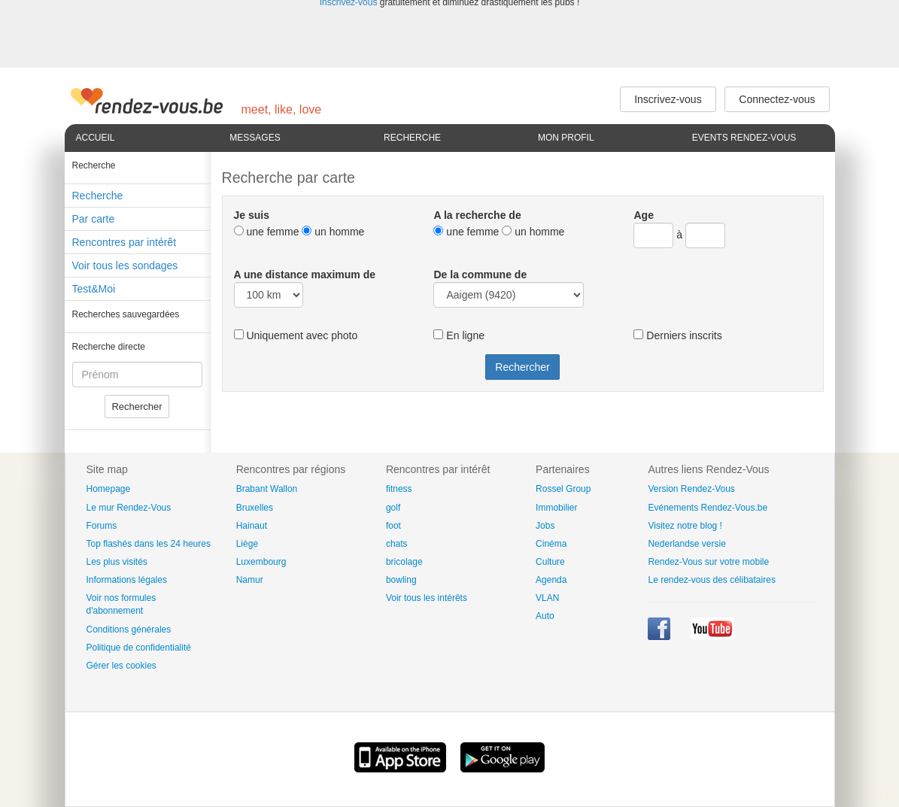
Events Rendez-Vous (744, 137)
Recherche (412, 137)
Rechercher (136, 406)
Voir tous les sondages (125, 265)
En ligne (458, 335)
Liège (247, 544)
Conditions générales (129, 629)
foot (393, 525)
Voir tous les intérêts (426, 598)
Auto (545, 616)
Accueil (95, 137)
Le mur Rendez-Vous (129, 507)
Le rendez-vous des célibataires (711, 580)
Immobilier (556, 507)
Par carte (93, 219)
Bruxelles (254, 507)
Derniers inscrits (677, 335)
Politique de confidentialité (139, 647)
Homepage (109, 489)
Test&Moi (94, 289)
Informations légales (127, 580)
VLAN (547, 598)
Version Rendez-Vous (691, 489)
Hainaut (251, 525)
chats (397, 544)
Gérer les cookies (121, 665)
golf (393, 507)
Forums (102, 525)
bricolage (404, 562)
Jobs (545, 525)
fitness (399, 489)
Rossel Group (563, 489)
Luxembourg (261, 562)
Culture (550, 562)
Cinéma (551, 544)
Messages (254, 137)
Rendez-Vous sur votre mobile (708, 562)
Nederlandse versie (686, 544)
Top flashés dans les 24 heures (149, 544)
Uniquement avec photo (296, 335)
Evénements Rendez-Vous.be (707, 507)
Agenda (551, 580)
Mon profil (566, 137)
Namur (249, 580)
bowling (401, 580)
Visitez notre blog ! (685, 525)
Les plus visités (117, 562)
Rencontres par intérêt (124, 242)
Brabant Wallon (267, 489)
